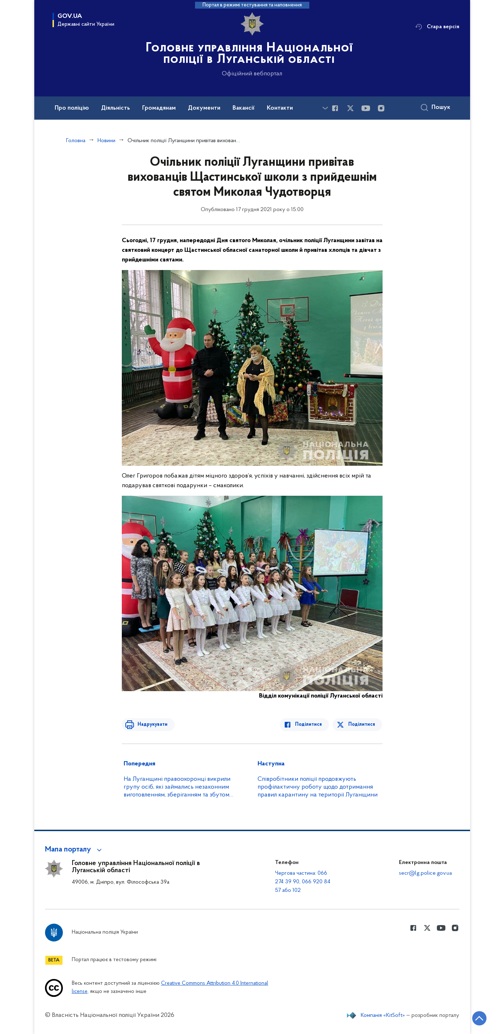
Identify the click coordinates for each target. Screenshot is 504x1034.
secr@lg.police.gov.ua (425, 873)
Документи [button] (204, 108)
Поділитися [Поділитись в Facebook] (310, 724)
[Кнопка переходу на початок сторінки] (477, 1018)
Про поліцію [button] (72, 108)
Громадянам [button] (159, 108)
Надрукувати (151, 724)
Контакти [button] (280, 108)
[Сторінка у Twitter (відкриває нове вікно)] (350, 108)
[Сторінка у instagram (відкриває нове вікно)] (381, 108)
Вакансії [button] (244, 108)
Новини (106, 141)
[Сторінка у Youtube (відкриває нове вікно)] (365, 108)
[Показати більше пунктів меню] (325, 108)
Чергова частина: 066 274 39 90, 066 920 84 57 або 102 (302, 881)
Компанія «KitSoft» (383, 1015)
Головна (75, 141)
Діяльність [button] (115, 108)
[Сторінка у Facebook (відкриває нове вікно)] (335, 108)
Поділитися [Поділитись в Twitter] (362, 724)
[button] (74, 849)
